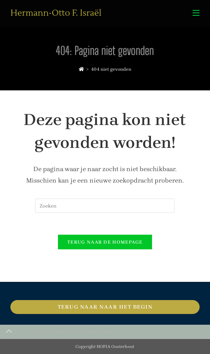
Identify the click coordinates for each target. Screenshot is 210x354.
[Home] (81, 69)
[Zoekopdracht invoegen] (105, 206)
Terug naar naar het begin (105, 307)
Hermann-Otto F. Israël (55, 13)
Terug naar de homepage (105, 242)
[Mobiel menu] (196, 13)
